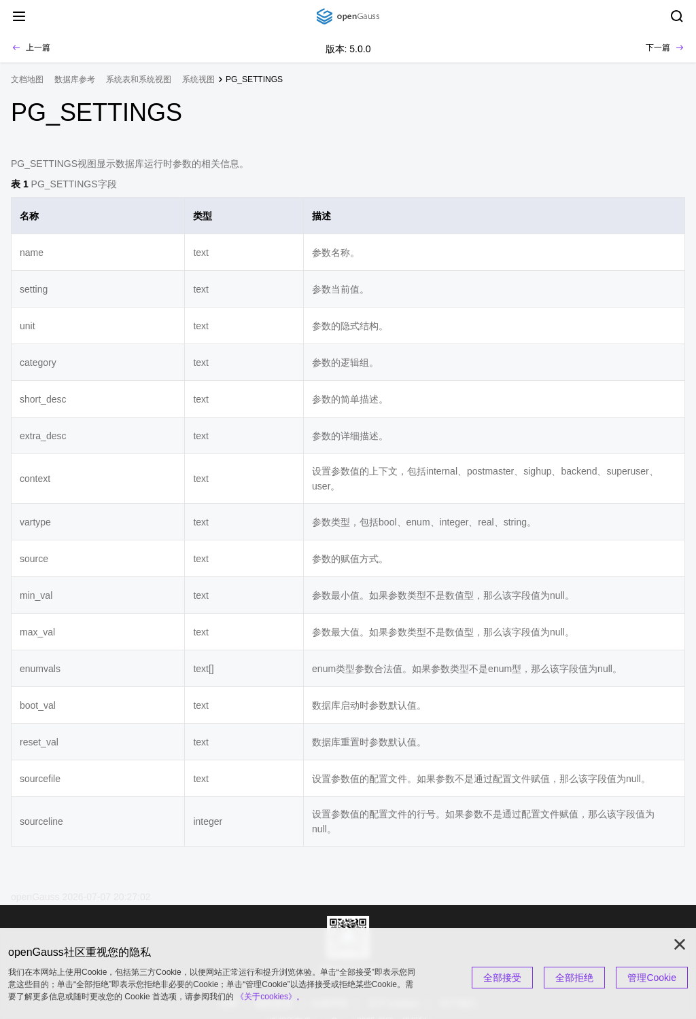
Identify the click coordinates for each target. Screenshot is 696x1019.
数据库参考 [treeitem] (74, 79)
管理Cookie (651, 977)
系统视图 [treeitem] (198, 79)
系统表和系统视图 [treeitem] (138, 79)
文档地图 (27, 79)
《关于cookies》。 (270, 996)
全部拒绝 (574, 977)
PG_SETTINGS (254, 79)
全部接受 (502, 977)
